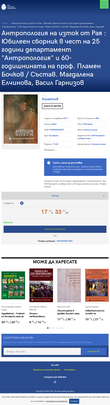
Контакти (69, 369)
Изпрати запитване (55, 229)
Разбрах (74, 401)
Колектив (50, 98)
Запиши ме (93, 351)
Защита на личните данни (46, 369)
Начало (4, 23)
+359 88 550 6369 (64, 241)
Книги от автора (52, 106)
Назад (55, 195)
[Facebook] (55, 382)
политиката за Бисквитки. (57, 401)
